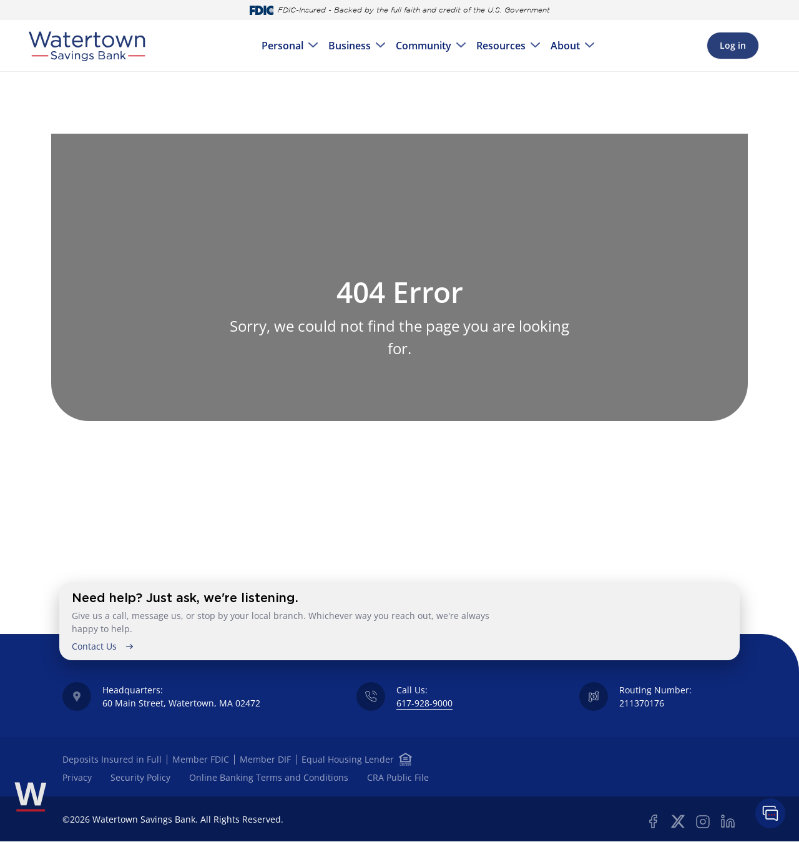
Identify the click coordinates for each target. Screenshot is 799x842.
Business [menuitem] (349, 45)
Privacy (77, 777)
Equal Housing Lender (348, 759)
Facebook (652, 821)
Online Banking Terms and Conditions (268, 777)
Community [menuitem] (423, 45)
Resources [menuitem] (501, 45)
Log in (733, 45)
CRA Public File (398, 777)
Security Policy (140, 777)
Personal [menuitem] (282, 45)
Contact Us (94, 646)
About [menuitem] (565, 45)
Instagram (702, 821)
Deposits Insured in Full (112, 759)
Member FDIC (200, 759)
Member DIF (265, 759)
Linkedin (727, 821)
